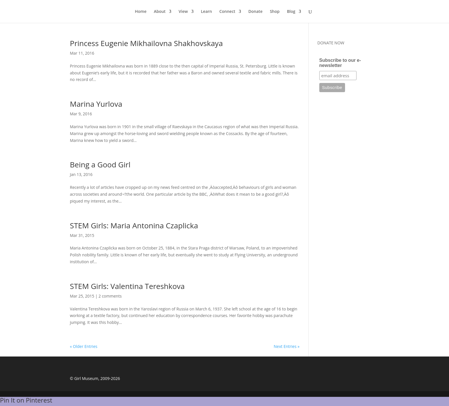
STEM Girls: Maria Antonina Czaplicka (134, 225)
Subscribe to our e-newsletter (340, 63)
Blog (291, 11)
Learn (206, 11)
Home (141, 11)
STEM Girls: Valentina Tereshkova (127, 286)
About (160, 11)
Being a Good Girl (100, 164)
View (183, 11)
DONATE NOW (330, 42)
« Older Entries (83, 346)
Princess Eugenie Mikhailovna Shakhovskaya (146, 43)
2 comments (110, 296)
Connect (227, 11)
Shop (274, 11)
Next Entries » (287, 346)
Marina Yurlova (96, 104)
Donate (255, 11)
